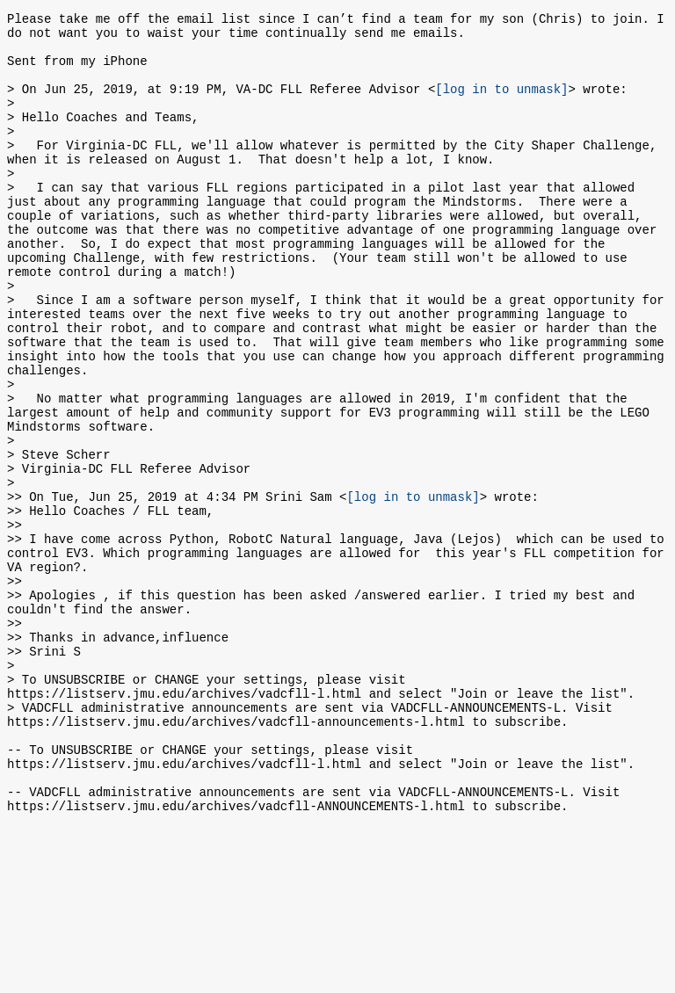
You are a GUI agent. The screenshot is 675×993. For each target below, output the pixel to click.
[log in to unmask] (501, 104)
